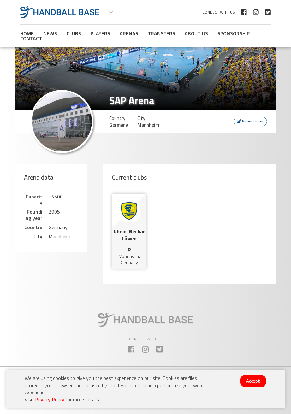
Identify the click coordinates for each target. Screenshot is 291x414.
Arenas (129, 33)
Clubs (74, 33)
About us (196, 33)
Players (100, 33)
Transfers (161, 33)
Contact (31, 38)
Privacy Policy (49, 399)
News (50, 33)
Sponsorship (233, 33)
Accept (253, 381)
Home (27, 33)
